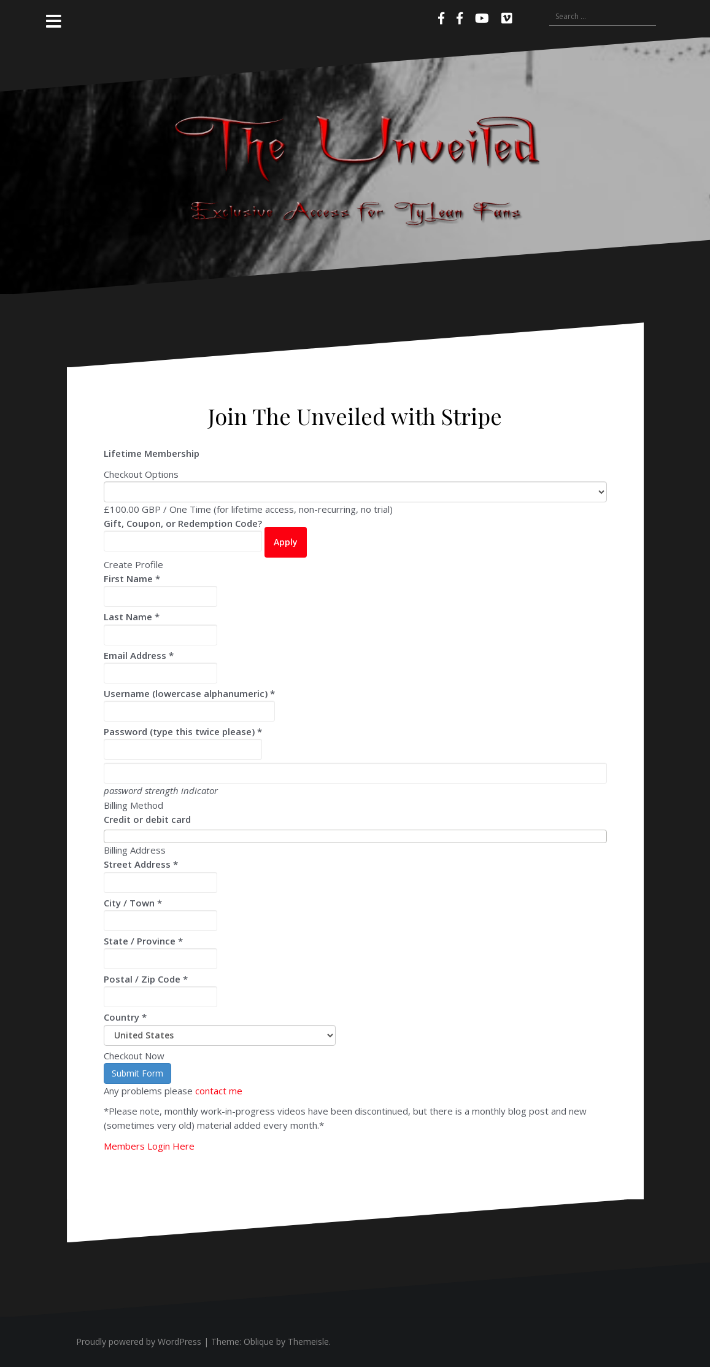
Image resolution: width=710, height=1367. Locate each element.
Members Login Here (149, 1146)
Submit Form (137, 1073)
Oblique (259, 1341)
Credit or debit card (147, 819)
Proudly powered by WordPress (138, 1341)
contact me (218, 1091)
